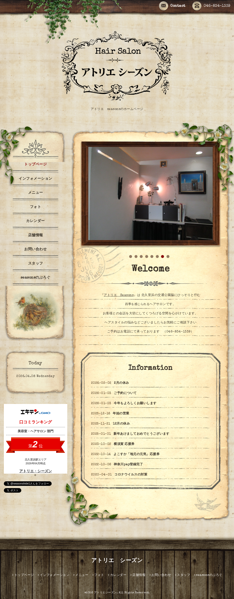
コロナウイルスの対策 (130, 474)
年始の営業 (121, 413)
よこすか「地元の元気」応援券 (136, 454)
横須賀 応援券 (124, 444)
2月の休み (121, 383)
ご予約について (125, 393)
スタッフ (35, 264)
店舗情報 (35, 235)
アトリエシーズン (105, 593)
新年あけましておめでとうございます (141, 434)
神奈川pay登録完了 (128, 464)
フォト (35, 207)
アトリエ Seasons (119, 295)
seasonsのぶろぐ (36, 278)
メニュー (35, 193)
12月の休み (121, 423)
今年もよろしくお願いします (135, 403)
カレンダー (35, 221)
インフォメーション (35, 179)
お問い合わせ (35, 249)
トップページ (35, 165)
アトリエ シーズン (117, 561)
